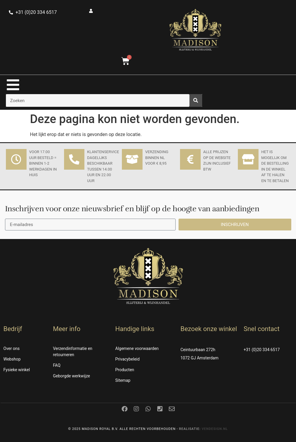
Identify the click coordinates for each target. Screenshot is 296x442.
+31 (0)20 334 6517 (262, 349)
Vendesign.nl (215, 429)
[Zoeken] (195, 100)
